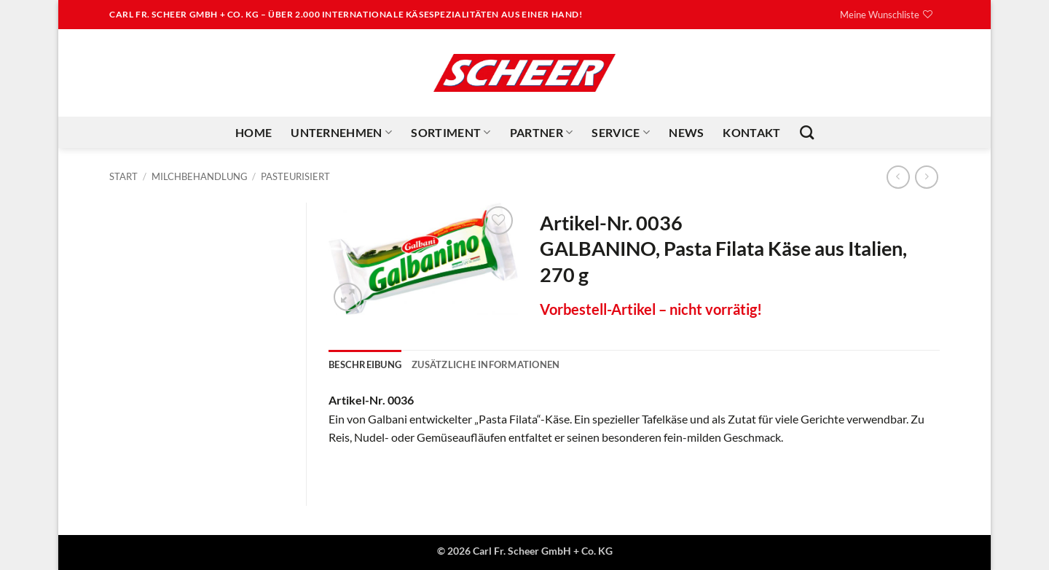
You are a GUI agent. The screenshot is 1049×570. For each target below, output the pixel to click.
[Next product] (898, 176)
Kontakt (751, 132)
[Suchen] (807, 132)
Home (253, 132)
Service (621, 132)
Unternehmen (341, 132)
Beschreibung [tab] (365, 364)
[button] (348, 297)
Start (123, 176)
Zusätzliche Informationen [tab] (485, 364)
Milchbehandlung (200, 176)
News (686, 132)
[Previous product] (926, 176)
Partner (541, 132)
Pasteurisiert (295, 176)
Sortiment (450, 132)
